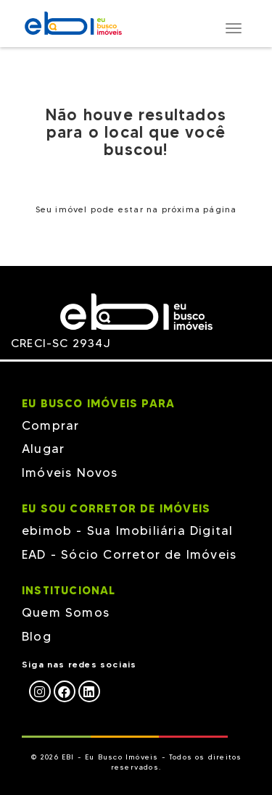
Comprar (50, 425)
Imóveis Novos (70, 472)
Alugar (43, 448)
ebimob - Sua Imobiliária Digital (127, 530)
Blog (36, 636)
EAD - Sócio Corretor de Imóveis (129, 554)
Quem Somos (66, 612)
